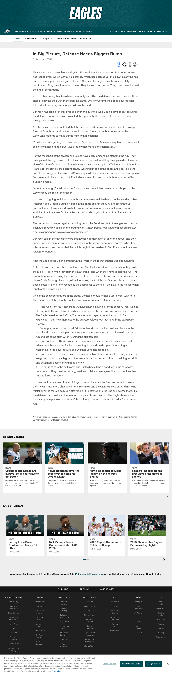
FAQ (13, 628)
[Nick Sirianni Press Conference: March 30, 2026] (65, 535)
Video (138, 597)
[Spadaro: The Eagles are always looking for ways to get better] (22, 466)
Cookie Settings (109, 664)
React (138, 622)
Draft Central (114, 631)
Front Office (161, 619)
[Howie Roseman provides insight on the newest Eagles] (107, 466)
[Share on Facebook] (119, 66)
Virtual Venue (39, 606)
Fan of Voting (13, 624)
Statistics (160, 628)
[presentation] (168, 496)
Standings (160, 633)
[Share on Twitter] (124, 66)
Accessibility (13, 602)
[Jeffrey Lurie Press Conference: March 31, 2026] (25, 535)
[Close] (168, 664)
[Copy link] (135, 64)
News (115, 597)
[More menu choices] (98, 31)
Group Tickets (64, 622)
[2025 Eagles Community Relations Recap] (106, 534)
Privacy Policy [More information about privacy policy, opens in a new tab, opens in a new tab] (57, 671)
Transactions (160, 637)
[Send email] (130, 66)
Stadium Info (39, 602)
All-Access (138, 613)
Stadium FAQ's (39, 631)
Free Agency (114, 602)
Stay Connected (89, 615)
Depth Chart (160, 608)
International (89, 610)
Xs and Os (138, 633)
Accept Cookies (153, 664)
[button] (82, 496)
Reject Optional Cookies (132, 664)
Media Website (89, 646)
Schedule (63, 639)
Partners (161, 624)
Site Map (90, 602)
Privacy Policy (13, 644)
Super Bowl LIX (89, 606)
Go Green (13, 633)
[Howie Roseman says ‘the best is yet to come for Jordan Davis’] (64, 466)
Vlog (138, 617)
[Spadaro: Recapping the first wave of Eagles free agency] (149, 466)
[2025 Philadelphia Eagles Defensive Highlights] (147, 534)
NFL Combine (115, 606)
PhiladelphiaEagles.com (89, 573)
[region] (86, 664)
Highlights (138, 602)
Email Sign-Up (13, 613)
